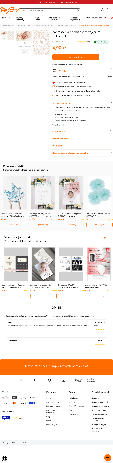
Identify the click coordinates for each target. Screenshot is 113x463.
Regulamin (96, 398)
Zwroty (71, 410)
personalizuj (75, 57)
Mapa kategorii (52, 425)
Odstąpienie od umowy (101, 406)
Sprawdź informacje (92, 91)
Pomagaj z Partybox (99, 425)
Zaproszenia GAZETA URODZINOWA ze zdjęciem (68, 286)
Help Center (73, 398)
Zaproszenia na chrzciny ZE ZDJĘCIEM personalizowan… (41, 286)
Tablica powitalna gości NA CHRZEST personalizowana (40, 215)
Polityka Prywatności (100, 414)
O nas (48, 398)
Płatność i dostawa (76, 406)
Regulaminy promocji (100, 402)
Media (48, 421)
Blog (48, 416)
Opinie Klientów (52, 402)
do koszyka (99, 224)
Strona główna (8, 26)
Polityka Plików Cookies (98, 419)
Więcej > (105, 238)
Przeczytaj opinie (85, 87)
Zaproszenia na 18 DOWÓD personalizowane (96, 286)
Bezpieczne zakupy (99, 410)
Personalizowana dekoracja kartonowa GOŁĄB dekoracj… (12, 215)
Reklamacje (73, 414)
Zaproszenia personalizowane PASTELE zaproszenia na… (13, 286)
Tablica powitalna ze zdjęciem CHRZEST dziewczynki (69, 215)
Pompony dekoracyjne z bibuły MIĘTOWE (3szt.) (98, 215)
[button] (4, 458)
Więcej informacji (58, 125)
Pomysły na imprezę (54, 406)
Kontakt (72, 402)
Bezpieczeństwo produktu (98, 430)
